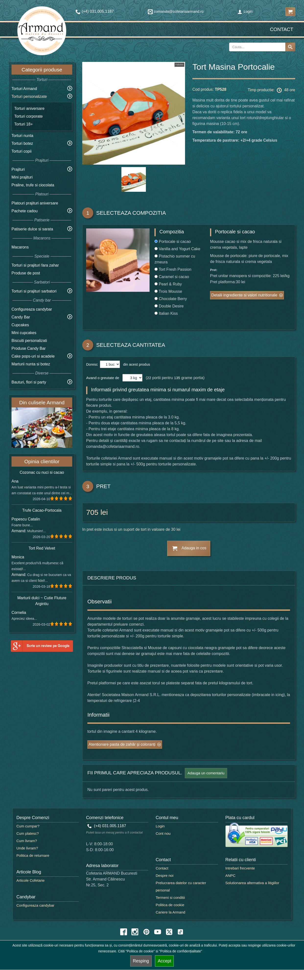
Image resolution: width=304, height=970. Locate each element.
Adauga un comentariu (205, 773)
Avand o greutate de (102, 378)
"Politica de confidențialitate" (180, 951)
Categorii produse (42, 69)
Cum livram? (26, 841)
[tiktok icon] (180, 931)
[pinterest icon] (146, 931)
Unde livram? (27, 848)
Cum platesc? (27, 833)
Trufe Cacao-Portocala (41, 510)
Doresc (92, 364)
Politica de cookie (170, 905)
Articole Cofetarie (30, 880)
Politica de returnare (32, 855)
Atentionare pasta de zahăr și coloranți (122, 744)
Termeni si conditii (170, 897)
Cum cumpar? (27, 826)
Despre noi (165, 875)
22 (149, 378)
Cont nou (163, 833)
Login (245, 11)
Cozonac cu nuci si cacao (42, 472)
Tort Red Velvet (42, 548)
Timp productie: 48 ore (271, 90)
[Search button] (290, 47)
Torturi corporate (28, 116)
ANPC (230, 875)
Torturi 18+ (23, 124)
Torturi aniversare (29, 108)
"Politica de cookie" (140, 951)
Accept (164, 961)
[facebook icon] (123, 931)
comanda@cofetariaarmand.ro (176, 11)
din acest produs (135, 364)
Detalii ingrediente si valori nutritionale (244, 295)
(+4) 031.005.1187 (106, 826)
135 (177, 378)
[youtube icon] (157, 931)
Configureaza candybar (32, 309)
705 (92, 512)
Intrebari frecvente (240, 868)
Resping (141, 961)
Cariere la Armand (170, 912)
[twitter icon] (169, 931)
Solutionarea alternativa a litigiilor (252, 883)
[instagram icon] (135, 931)
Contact (281, 29)
